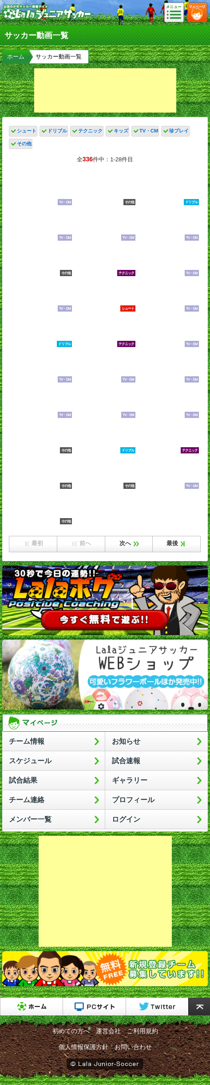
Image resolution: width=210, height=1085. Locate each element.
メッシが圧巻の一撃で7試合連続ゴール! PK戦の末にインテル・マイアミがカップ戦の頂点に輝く (41, 259)
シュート (26, 130)
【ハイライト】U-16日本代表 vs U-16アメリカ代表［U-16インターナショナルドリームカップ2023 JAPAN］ (41, 472)
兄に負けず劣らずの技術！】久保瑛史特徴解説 (104, 472)
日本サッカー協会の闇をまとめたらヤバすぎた (41, 401)
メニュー (176, 12)
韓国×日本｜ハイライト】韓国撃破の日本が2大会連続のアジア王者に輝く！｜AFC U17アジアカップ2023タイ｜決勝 (41, 365)
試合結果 (23, 780)
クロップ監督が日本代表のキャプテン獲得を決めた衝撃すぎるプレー (104, 259)
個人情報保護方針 (83, 1046)
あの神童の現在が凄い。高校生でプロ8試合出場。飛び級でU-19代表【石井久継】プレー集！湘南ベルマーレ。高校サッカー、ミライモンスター (41, 224)
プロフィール (133, 800)
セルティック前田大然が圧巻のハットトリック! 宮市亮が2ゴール (104, 295)
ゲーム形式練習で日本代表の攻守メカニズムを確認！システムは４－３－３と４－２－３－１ (104, 401)
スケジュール (30, 761)
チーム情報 (26, 741)
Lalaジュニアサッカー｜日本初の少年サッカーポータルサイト (46, 19)
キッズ (121, 130)
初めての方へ (71, 1030)
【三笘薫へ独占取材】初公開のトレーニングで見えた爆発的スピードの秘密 (168, 295)
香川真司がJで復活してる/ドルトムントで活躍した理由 (41, 507)
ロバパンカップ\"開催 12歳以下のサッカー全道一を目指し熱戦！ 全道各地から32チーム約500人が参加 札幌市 (41, 295)
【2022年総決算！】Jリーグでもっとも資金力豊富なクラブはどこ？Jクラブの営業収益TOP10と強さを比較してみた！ (104, 365)
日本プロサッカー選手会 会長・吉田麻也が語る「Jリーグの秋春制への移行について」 (168, 330)
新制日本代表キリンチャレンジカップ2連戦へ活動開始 (168, 401)
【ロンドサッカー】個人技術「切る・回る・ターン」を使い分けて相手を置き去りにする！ (41, 330)
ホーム (15, 56)
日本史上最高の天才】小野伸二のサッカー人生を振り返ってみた (168, 436)
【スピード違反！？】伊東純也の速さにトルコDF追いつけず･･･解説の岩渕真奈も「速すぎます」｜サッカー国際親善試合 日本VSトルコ (168, 188)
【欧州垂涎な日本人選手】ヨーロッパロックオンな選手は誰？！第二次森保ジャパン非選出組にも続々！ (104, 188)
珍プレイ (179, 130)
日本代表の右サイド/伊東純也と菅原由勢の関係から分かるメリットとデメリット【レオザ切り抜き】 (168, 365)
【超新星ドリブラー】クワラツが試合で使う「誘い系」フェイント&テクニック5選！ (104, 436)
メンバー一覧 (30, 819)
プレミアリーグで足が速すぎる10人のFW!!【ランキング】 (104, 224)
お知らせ (126, 741)
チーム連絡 (26, 800)
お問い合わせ (133, 1046)
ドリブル (57, 130)
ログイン (126, 819)
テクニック (90, 130)
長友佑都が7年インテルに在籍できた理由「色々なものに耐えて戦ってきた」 (168, 259)
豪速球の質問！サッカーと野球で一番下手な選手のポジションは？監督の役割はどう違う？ (168, 472)
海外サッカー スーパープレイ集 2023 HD (41, 436)
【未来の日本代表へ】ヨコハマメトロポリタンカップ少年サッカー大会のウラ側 (41, 188)
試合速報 (126, 761)
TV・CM (148, 130)
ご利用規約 (142, 1030)
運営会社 (108, 1030)
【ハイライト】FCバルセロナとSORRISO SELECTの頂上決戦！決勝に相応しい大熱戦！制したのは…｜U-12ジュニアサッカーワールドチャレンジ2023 (168, 224)
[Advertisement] (105, 90)
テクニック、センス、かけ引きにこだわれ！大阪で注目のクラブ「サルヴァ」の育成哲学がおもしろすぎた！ (104, 330)
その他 (24, 143)
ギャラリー (129, 780)
